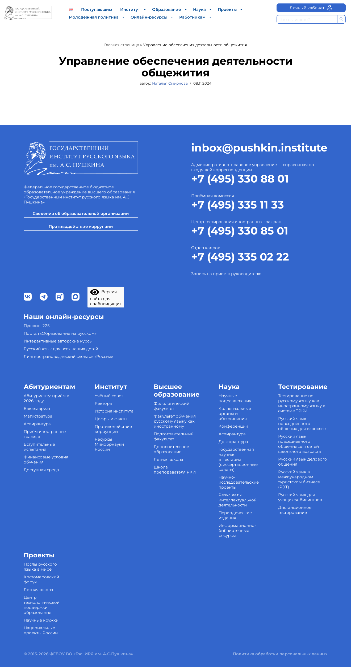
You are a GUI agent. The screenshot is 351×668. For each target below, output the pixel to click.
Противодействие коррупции (81, 253)
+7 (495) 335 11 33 (237, 231)
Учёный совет (109, 423)
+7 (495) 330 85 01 (239, 257)
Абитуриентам (49, 414)
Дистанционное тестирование (294, 537)
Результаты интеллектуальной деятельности (238, 527)
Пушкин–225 (36, 353)
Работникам (192, 17)
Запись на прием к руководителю (226, 300)
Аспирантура (37, 451)
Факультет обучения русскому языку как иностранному (175, 448)
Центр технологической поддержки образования (42, 632)
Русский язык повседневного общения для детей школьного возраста (299, 471)
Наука (199, 9)
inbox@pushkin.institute (259, 174)
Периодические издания (235, 543)
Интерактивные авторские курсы (58, 368)
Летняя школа (168, 486)
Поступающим (96, 9)
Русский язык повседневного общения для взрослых (302, 451)
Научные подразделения (235, 426)
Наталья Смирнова (170, 83)
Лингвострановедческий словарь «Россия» (68, 384)
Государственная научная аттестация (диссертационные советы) (238, 487)
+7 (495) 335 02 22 (240, 283)
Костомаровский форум (41, 607)
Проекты (227, 9)
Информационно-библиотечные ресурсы (237, 558)
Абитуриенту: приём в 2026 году (46, 426)
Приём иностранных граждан (45, 462)
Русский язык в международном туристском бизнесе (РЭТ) (299, 507)
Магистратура (38, 443)
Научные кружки (41, 647)
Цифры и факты (111, 446)
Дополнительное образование (171, 477)
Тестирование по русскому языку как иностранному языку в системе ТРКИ (301, 431)
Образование (166, 9)
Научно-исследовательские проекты (239, 509)
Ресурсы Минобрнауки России (109, 471)
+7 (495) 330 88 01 (240, 205)
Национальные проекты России (41, 658)
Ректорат (104, 430)
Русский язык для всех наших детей (61, 376)
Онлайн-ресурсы (149, 17)
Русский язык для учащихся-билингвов (300, 525)
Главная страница (121, 44)
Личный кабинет (311, 8)
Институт (130, 9)
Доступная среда (41, 497)
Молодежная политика (94, 17)
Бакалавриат (37, 436)
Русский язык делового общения (302, 489)
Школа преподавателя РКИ (175, 497)
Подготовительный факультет (174, 464)
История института (114, 438)
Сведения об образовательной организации (81, 240)
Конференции (233, 453)
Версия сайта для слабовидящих (106, 325)
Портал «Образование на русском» (60, 360)
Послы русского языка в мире (40, 594)
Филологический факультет (171, 433)
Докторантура (233, 469)
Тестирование (302, 414)
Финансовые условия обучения (46, 487)
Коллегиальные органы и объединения (235, 441)
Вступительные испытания (39, 474)
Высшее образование (176, 418)
